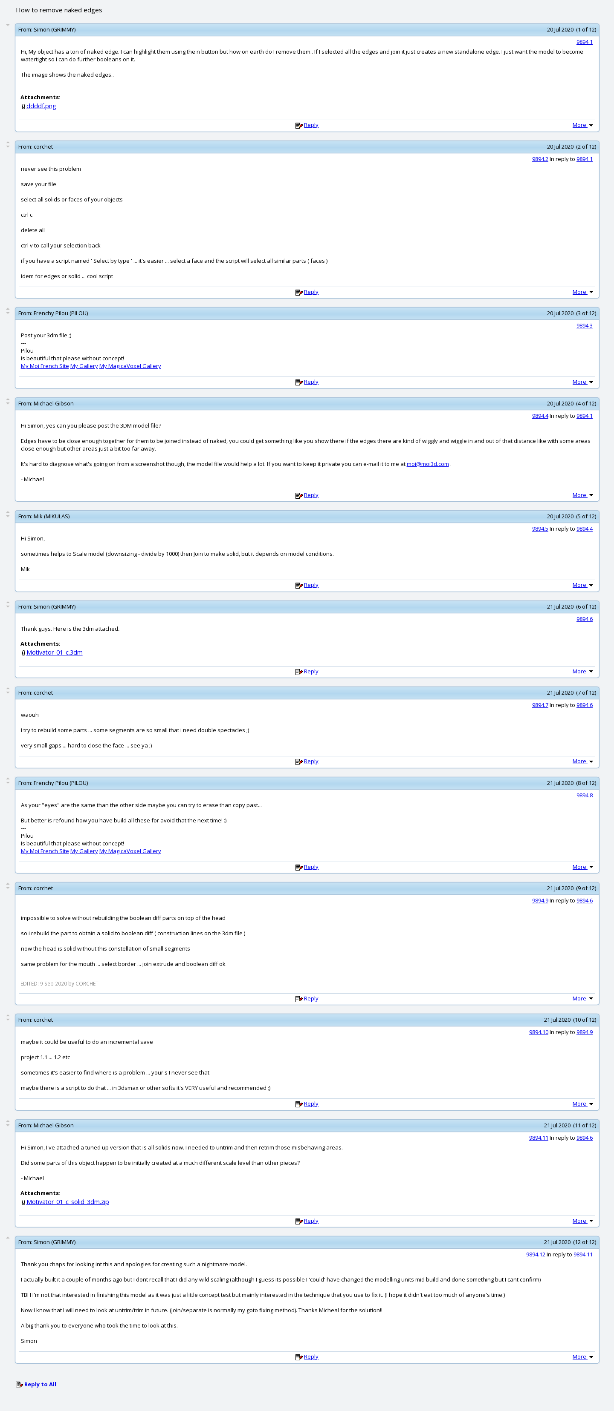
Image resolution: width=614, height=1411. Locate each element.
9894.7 (540, 705)
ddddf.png (41, 106)
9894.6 (584, 619)
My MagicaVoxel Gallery (130, 366)
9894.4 (540, 416)
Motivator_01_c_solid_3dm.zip (67, 1202)
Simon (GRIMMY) (54, 29)
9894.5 (540, 528)
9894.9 (540, 900)
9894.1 (584, 42)
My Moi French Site (45, 366)
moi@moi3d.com (428, 464)
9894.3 (584, 325)
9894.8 (584, 795)
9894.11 (538, 1137)
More (584, 125)
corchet (43, 146)
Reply (311, 125)
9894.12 (535, 1254)
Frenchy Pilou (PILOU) (61, 313)
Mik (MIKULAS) (52, 516)
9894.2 (540, 159)
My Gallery (84, 366)
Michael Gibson (54, 403)
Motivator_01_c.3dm (54, 652)
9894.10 (538, 1032)
